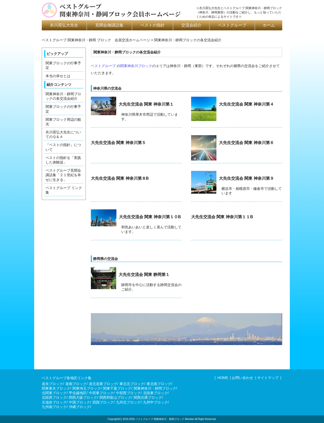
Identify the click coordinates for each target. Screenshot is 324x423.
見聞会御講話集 (109, 25)
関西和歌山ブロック (115, 397)
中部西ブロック (128, 393)
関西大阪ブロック (83, 397)
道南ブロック (76, 384)
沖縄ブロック (79, 407)
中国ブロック (79, 402)
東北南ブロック (159, 384)
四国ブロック (103, 402)
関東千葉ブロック (117, 388)
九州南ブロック (54, 407)
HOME (222, 378)
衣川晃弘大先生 (64, 25)
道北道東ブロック (103, 384)
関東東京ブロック (56, 388)
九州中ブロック (155, 402)
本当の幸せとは (58, 76)
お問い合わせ (242, 378)
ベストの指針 (152, 25)
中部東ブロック (101, 393)
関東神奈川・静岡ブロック (155, 388)
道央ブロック (52, 384)
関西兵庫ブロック (148, 397)
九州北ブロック (128, 402)
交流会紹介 (191, 25)
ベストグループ (232, 25)
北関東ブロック (54, 393)
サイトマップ (267, 378)
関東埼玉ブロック (86, 388)
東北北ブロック (131, 384)
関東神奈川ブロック (136, 66)
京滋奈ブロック (54, 402)
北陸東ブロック (155, 393)
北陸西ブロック (54, 397)
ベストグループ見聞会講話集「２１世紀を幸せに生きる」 (63, 175)
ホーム (269, 25)
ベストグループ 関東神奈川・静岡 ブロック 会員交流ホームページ (96, 40)
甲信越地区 (78, 393)
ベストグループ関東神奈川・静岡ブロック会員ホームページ (120, 10)
